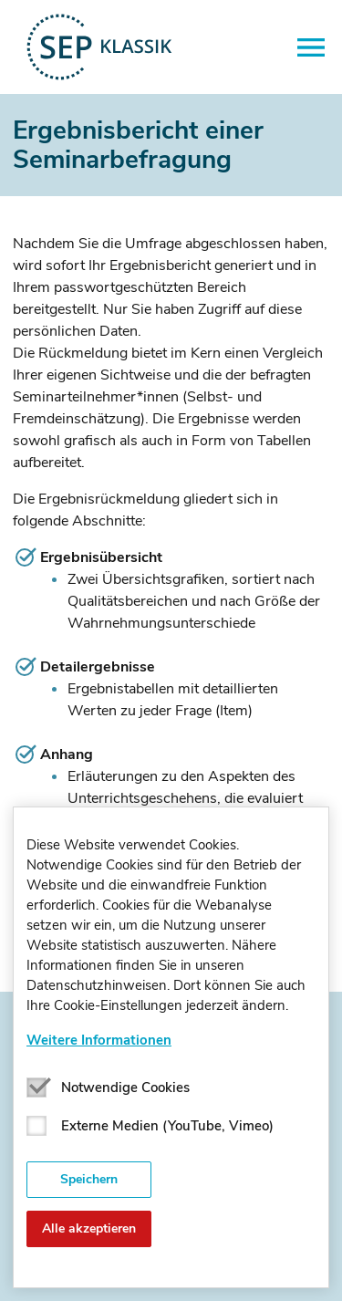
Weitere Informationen (98, 1040)
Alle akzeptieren (89, 1228)
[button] (311, 47)
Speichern (89, 1179)
